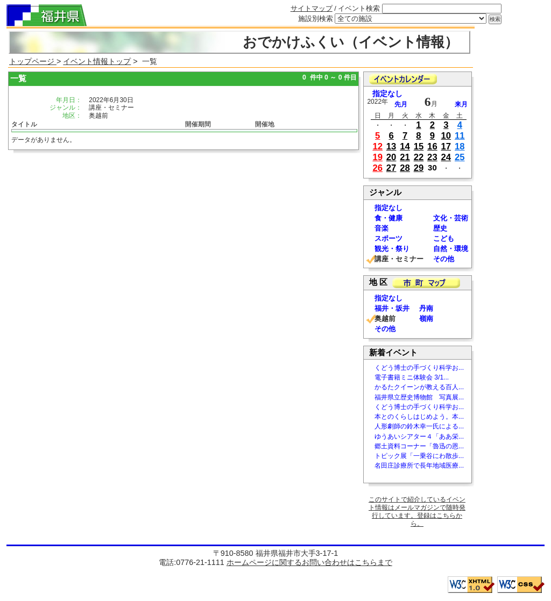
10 (446, 136)
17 (446, 146)
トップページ (32, 61)
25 (460, 157)
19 (377, 157)
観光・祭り (392, 249)
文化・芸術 (450, 218)
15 (419, 146)
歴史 (440, 228)
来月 (461, 104)
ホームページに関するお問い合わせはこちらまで (309, 562)
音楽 (381, 228)
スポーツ (388, 238)
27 (391, 168)
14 (405, 146)
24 (446, 157)
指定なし (387, 94)
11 (460, 136)
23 (432, 157)
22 (419, 157)
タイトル (24, 124)
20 (391, 157)
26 (377, 168)
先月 (400, 104)
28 (405, 168)
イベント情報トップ (97, 61)
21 (405, 157)
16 (432, 146)
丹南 (426, 308)
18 (460, 146)
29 (419, 168)
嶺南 (426, 318)
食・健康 (388, 218)
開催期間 (198, 124)
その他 (443, 259)
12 (377, 146)
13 (391, 146)
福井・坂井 (392, 308)
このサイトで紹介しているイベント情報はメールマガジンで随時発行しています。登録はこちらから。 (417, 511)
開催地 (264, 124)
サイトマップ (312, 8)
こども (443, 238)
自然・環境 (450, 249)
